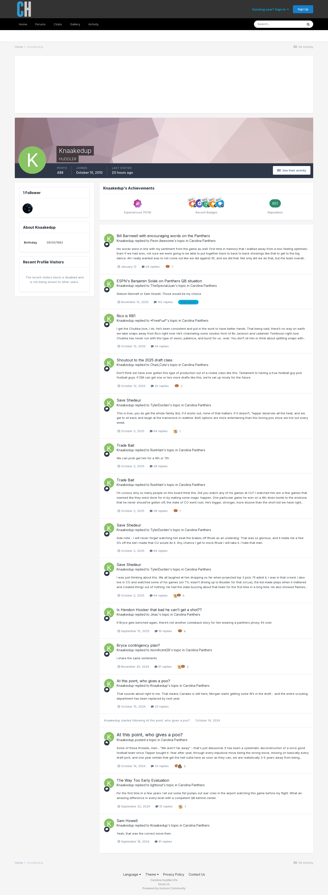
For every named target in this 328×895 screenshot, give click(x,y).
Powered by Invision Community (164, 888)
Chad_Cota (158, 365)
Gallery (75, 24)
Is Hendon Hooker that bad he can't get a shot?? (159, 609)
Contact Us (197, 874)
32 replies (160, 386)
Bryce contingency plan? (138, 645)
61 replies (163, 666)
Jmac (154, 614)
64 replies (159, 431)
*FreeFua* (158, 320)
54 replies (160, 346)
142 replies (163, 302)
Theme (152, 874)
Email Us (164, 884)
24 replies (151, 266)
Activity (93, 24)
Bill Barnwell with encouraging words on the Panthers (163, 235)
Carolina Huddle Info (164, 880)
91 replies (163, 841)
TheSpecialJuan (162, 286)
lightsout (156, 785)
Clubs (58, 24)
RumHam (156, 450)
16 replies (163, 631)
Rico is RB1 (126, 316)
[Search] (278, 24)
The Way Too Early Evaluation (143, 780)
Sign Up (303, 9)
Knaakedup (125, 241)
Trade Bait (125, 445)
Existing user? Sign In (270, 9)
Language (132, 874)
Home (23, 24)
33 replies (160, 706)
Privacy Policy (173, 874)
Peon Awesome (162, 241)
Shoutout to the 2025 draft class (144, 360)
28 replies (159, 466)
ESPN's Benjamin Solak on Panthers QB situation (159, 281)
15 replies (164, 806)
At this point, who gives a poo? (143, 681)
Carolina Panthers (202, 241)
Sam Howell (127, 820)
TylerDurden (159, 405)
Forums (40, 24)
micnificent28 (160, 650)
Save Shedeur (129, 400)
